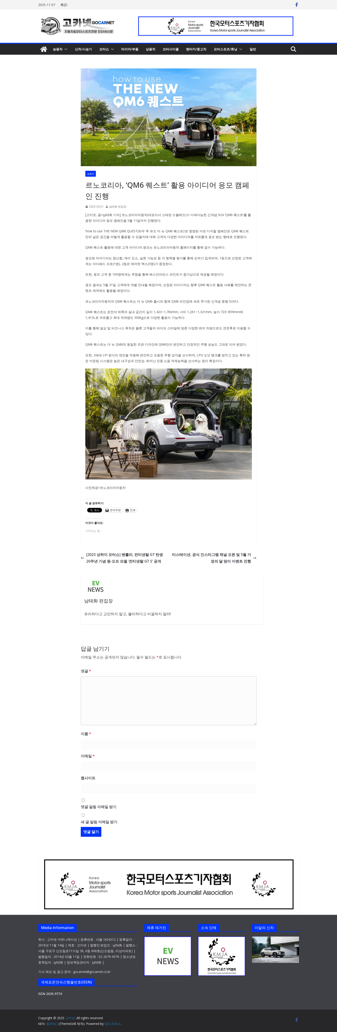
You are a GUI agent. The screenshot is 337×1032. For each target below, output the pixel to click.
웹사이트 (88, 777)
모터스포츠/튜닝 (225, 49)
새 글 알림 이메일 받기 (99, 821)
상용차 (150, 49)
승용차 (57, 49)
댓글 (86, 671)
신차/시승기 (83, 49)
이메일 (88, 755)
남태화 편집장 (117, 207)
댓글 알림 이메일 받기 (98, 806)
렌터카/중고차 (196, 49)
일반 (253, 49)
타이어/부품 (129, 49)
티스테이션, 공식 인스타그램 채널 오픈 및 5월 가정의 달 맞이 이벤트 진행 (214, 558)
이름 (86, 733)
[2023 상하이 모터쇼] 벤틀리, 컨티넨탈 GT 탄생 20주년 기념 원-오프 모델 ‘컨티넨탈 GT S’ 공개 (122, 558)
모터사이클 (171, 49)
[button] (64, 49)
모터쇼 (104, 49)
